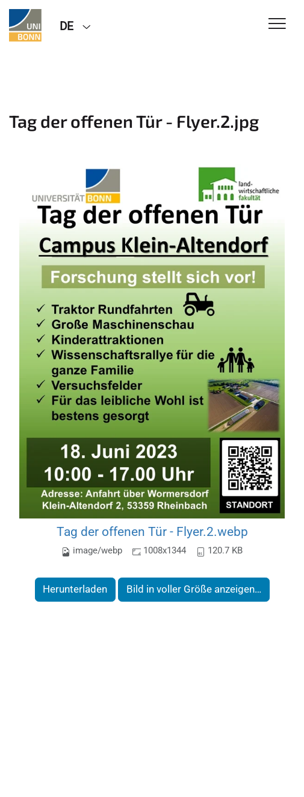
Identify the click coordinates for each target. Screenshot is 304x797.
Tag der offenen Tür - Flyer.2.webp (152, 531)
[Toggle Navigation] (277, 24)
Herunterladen (75, 589)
